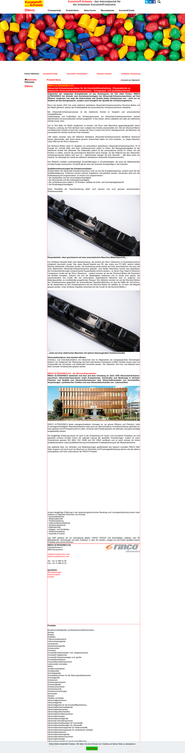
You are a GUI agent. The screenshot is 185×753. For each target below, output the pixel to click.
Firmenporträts (54, 10)
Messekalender (107, 10)
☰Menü (28, 86)
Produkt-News (72, 10)
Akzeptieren (92, 748)
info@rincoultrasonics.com (59, 554)
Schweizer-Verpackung (130, 74)
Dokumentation (54, 575)
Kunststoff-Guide (50, 74)
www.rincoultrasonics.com (58, 556)
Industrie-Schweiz (104, 74)
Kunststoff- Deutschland (77, 74)
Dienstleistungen (54, 572)
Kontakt (51, 577)
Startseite (31, 80)
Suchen (30, 82)
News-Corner (90, 10)
